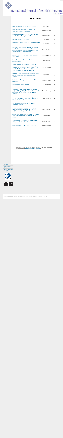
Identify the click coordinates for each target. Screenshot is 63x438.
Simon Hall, (24, 125)
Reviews (5, 167)
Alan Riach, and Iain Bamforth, (25, 49)
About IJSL (6, 170)
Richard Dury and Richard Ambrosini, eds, (25, 30)
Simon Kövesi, (20, 84)
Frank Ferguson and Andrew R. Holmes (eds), (24, 109)
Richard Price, (20, 39)
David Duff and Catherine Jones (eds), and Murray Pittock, (25, 98)
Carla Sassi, (24, 26)
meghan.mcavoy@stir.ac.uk (32, 148)
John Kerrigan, (25, 121)
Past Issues (6, 164)
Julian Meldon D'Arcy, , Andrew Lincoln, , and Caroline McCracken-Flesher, (25, 67)
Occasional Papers (7, 166)
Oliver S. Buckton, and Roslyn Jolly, (25, 90)
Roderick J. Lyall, (25, 75)
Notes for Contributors (8, 169)
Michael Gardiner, (25, 35)
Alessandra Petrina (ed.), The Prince (25, 116)
